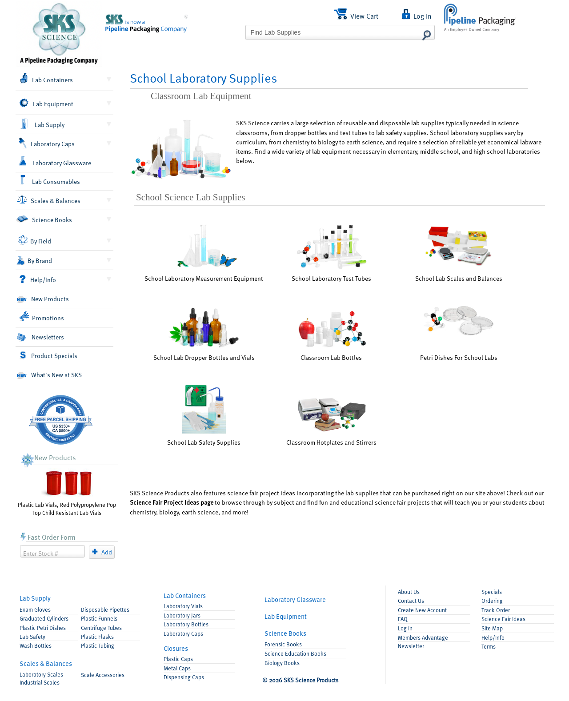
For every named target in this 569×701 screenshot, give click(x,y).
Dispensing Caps (184, 677)
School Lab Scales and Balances (458, 252)
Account (422, 610)
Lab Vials (183, 606)
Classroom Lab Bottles (331, 335)
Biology (282, 663)
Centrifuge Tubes (101, 628)
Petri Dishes (43, 628)
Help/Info (37, 279)
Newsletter (411, 646)
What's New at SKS (49, 374)
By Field (34, 240)
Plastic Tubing (97, 645)
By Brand (34, 260)
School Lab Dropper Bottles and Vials (204, 333)
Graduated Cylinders (44, 618)
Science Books (44, 219)
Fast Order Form (48, 537)
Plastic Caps (178, 659)
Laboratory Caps (47, 143)
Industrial (40, 682)
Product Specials (48, 355)
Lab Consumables (49, 180)
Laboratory (41, 674)
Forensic (283, 644)
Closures (176, 648)
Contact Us (411, 601)
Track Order (495, 610)
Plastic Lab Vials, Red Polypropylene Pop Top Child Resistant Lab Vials (67, 492)
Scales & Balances (48, 200)
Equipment (285, 616)
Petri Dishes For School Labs (458, 333)
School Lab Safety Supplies (203, 414)
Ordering (492, 601)
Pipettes (105, 609)
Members (423, 637)
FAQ (403, 619)
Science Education (295, 653)
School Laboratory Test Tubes (331, 253)
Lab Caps (183, 633)
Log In (405, 628)
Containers (185, 595)
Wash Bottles (36, 645)
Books (285, 633)
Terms (488, 646)
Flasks (97, 637)
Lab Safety (32, 637)
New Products (42, 298)
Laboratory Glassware (54, 161)
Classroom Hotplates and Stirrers (331, 421)
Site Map (492, 628)
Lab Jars (182, 615)
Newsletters (40, 337)
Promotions (41, 316)
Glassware (295, 599)
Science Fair (503, 619)
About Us (409, 592)
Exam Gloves (35, 609)
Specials (491, 592)
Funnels (99, 618)
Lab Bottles (186, 624)
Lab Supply (42, 124)
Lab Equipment (46, 103)
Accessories (102, 675)
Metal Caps (177, 668)
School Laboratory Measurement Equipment (203, 252)
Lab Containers (46, 78)
